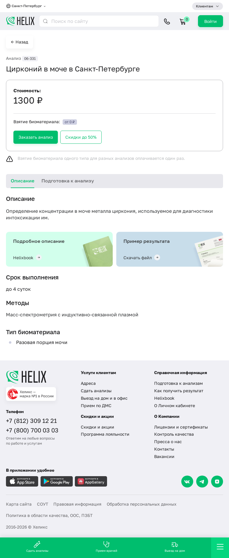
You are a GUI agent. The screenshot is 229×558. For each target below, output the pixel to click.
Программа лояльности (105, 434)
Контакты (164, 448)
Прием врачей (106, 546)
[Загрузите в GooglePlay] (57, 481)
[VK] (187, 481)
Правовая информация (77, 504)
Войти (210, 21)
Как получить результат (178, 390)
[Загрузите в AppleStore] (22, 481)
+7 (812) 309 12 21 (31, 420)
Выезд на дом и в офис (104, 398)
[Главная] (39, 377)
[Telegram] (202, 481)
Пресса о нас (168, 441)
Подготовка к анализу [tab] (67, 181)
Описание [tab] (22, 181)
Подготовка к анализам (178, 383)
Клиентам (204, 6)
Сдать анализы (96, 390)
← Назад (19, 41)
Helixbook (164, 398)
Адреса (88, 383)
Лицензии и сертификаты (181, 426)
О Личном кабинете (174, 405)
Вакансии (164, 456)
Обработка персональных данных (142, 504)
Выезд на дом (175, 546)
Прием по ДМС (96, 405)
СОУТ (42, 504)
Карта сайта (19, 504)
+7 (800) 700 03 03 (32, 430)
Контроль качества (174, 434)
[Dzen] (217, 481)
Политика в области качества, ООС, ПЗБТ (49, 515)
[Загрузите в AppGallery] (91, 481)
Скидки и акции (97, 426)
